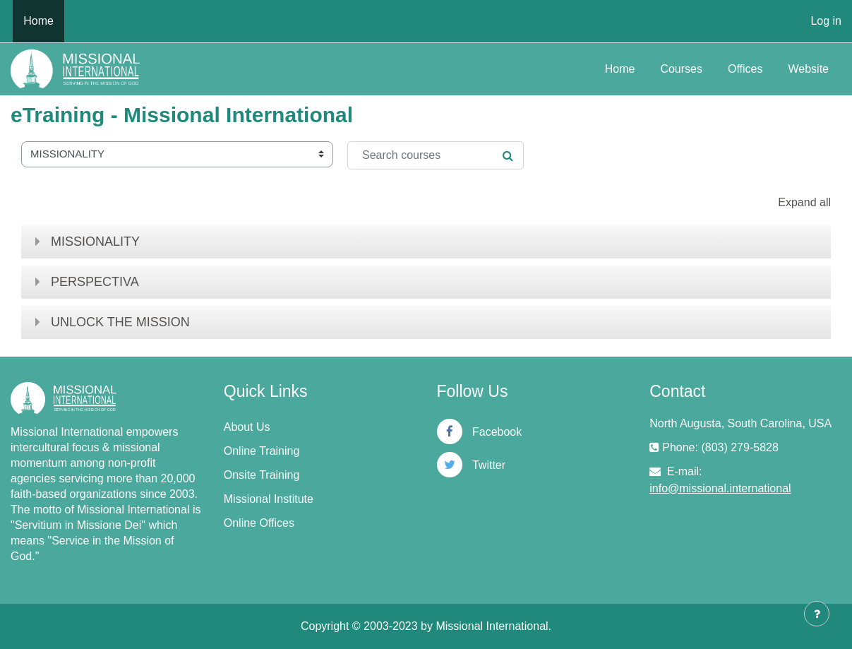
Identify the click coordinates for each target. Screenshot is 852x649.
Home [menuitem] (38, 21)
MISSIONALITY (95, 241)
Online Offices (259, 523)
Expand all (804, 202)
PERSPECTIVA (95, 282)
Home (620, 69)
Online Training (262, 451)
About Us (247, 427)
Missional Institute (268, 499)
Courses (681, 69)
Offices (745, 69)
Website (808, 69)
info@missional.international (720, 488)
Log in (825, 21)
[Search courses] (435, 155)
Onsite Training (262, 475)
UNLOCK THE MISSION (120, 322)
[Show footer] (816, 613)
